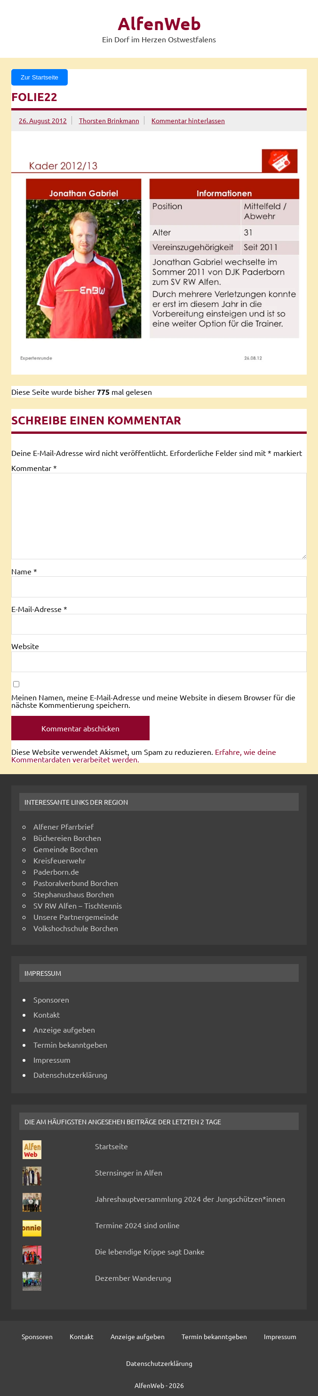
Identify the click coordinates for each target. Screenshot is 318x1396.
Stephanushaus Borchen (73, 894)
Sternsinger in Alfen (128, 1172)
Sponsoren (51, 999)
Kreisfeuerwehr (59, 860)
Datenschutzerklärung (70, 1074)
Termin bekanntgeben (70, 1044)
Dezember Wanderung (133, 1277)
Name (24, 571)
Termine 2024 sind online (137, 1225)
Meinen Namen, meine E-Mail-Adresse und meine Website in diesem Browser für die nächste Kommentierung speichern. (153, 700)
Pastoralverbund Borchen (75, 882)
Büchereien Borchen (67, 837)
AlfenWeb (159, 23)
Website (25, 646)
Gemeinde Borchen (65, 849)
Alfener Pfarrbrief (63, 826)
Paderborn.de (56, 871)
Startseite (111, 1146)
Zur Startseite (39, 77)
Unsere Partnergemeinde (76, 916)
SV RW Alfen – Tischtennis (77, 905)
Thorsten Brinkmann (109, 120)
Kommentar (34, 467)
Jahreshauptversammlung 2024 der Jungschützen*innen (190, 1198)
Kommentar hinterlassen (188, 120)
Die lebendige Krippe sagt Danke (150, 1251)
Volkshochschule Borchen (75, 928)
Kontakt (46, 1014)
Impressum (52, 1059)
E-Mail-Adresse (39, 608)
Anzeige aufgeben (64, 1029)
